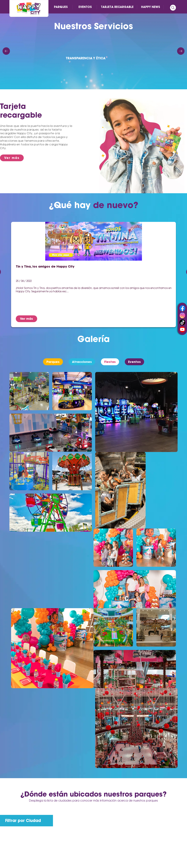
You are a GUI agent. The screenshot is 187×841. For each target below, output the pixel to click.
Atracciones (82, 362)
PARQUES (61, 7)
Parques (53, 362)
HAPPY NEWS (150, 7)
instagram (182, 315)
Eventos (134, 362)
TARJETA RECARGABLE (117, 7)
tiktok (182, 322)
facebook (182, 308)
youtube (182, 329)
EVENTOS (85, 7)
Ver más (12, 158)
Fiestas (110, 362)
